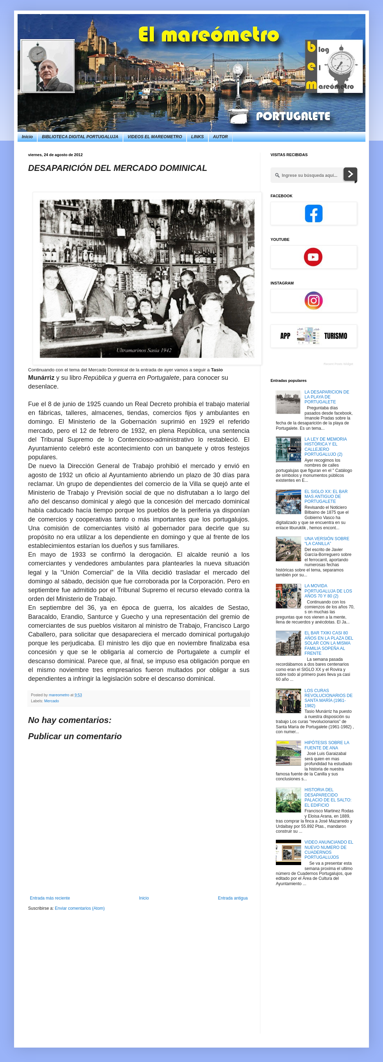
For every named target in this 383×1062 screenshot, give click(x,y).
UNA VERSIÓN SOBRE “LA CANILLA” (327, 541)
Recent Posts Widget (338, 364)
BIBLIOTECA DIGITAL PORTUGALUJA (80, 136)
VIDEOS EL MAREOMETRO (155, 136)
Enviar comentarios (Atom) (80, 908)
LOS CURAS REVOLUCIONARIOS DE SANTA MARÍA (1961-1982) (329, 698)
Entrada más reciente (50, 898)
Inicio (27, 136)
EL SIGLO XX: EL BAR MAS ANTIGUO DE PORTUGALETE (326, 496)
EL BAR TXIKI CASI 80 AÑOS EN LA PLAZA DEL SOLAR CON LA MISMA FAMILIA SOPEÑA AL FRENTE (329, 643)
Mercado (51, 701)
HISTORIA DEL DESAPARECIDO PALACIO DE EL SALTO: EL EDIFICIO (328, 797)
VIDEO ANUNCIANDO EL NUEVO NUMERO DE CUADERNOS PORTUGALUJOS (329, 850)
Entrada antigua (233, 898)
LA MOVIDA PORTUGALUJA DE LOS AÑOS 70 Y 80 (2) (328, 591)
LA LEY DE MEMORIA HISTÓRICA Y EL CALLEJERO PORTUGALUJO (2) (326, 447)
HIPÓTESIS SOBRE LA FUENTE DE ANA (327, 745)
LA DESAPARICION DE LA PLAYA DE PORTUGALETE (327, 397)
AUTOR (220, 136)
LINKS (197, 136)
